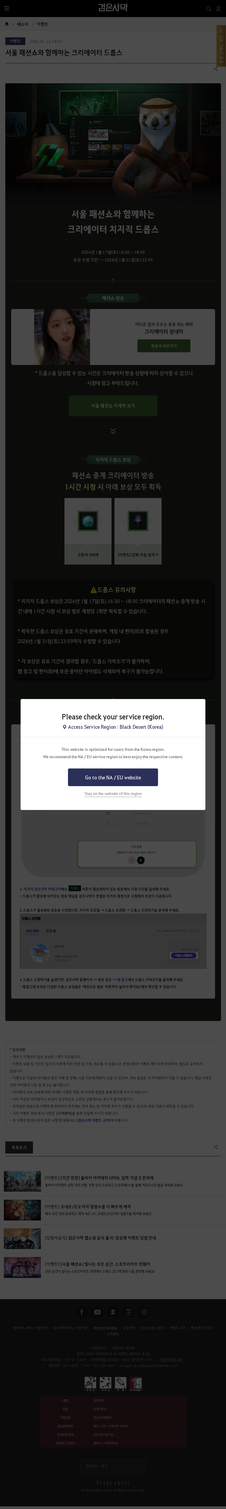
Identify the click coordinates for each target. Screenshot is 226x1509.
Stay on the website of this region (113, 793)
